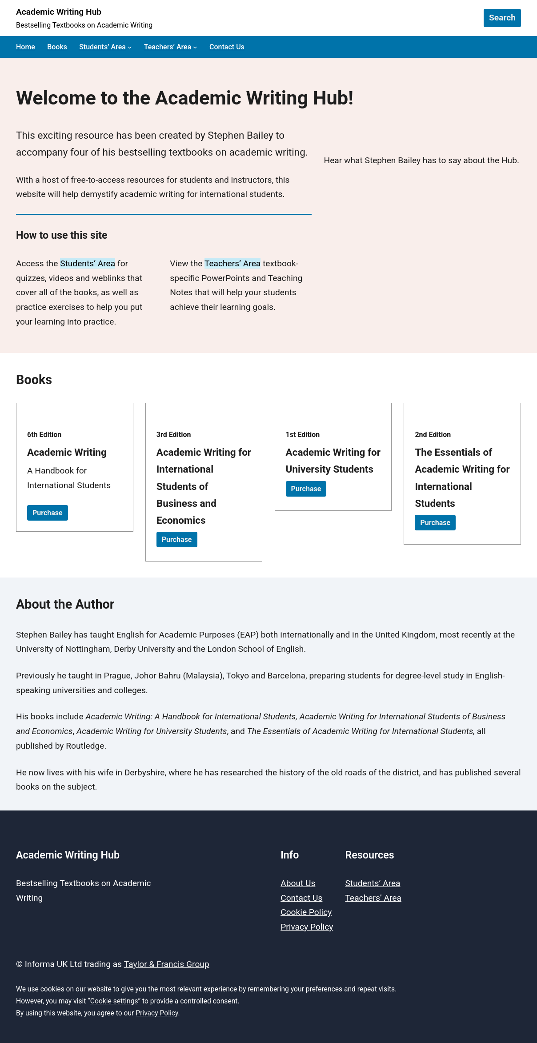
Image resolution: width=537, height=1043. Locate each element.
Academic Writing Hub (58, 12)
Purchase (47, 513)
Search (502, 17)
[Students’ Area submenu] (130, 47)
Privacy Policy (157, 1013)
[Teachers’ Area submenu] (195, 47)
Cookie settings (114, 1001)
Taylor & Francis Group (166, 964)
